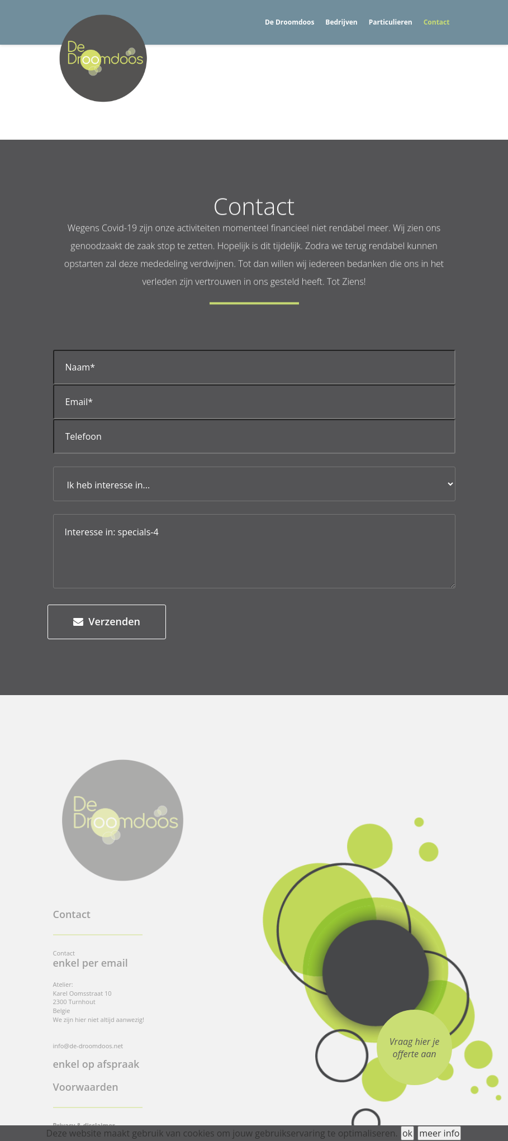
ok (407, 1133)
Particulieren (390, 22)
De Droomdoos (289, 22)
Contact (437, 22)
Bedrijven (341, 22)
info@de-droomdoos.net (88, 1046)
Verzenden (106, 621)
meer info (439, 1133)
